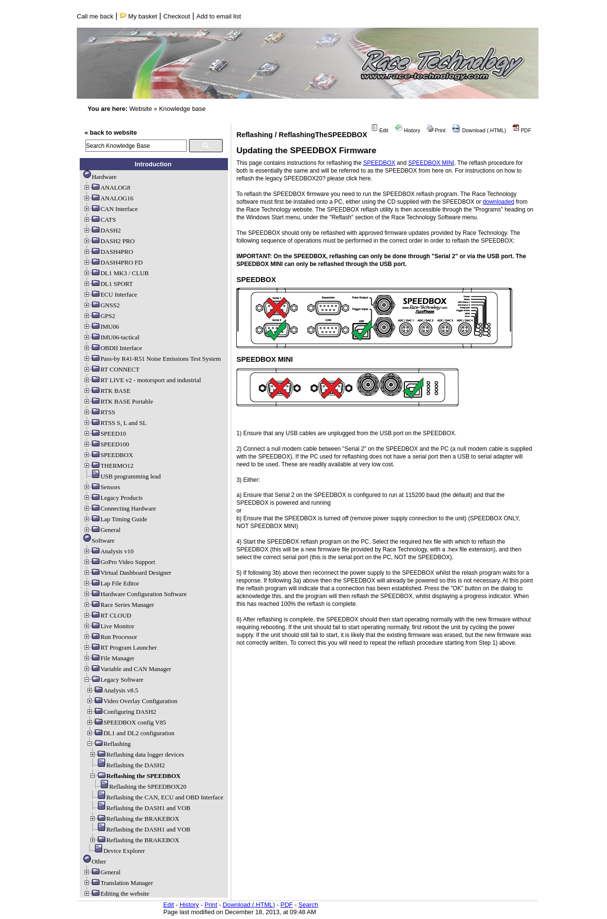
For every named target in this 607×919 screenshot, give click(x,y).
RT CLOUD (107, 615)
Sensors (101, 487)
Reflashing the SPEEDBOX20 (139, 786)
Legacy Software (113, 679)
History (407, 130)
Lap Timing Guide (115, 519)
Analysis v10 (108, 551)
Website (140, 108)
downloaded (498, 201)
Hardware (100, 176)
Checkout (176, 16)
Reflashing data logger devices (136, 754)
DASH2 (102, 230)
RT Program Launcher (120, 647)
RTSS (99, 412)
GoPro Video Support (119, 562)
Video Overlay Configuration (131, 701)
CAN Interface (110, 208)
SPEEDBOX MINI (431, 162)
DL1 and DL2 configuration (130, 733)
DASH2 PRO (109, 241)
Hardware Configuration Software (135, 594)
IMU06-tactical (111, 337)
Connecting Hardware (119, 508)
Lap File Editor (111, 583)
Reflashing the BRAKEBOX (134, 818)
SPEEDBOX (108, 455)
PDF (521, 130)
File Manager (109, 658)
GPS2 (99, 315)
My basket (138, 16)
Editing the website (116, 893)
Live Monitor (109, 626)
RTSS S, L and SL (115, 422)
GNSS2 (101, 305)
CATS (99, 219)
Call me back (95, 16)
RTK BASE (107, 390)
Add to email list (218, 16)
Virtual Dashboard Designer (127, 572)
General (102, 529)
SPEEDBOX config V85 (126, 722)
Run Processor (110, 636)
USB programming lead (122, 476)
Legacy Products (113, 497)
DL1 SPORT (108, 283)
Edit (379, 130)
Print (436, 130)
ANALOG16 (108, 198)
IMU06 (101, 326)
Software (99, 540)
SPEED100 (106, 444)
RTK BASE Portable (118, 401)
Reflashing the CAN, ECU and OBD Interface (156, 797)
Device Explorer (115, 850)
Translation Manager (118, 882)
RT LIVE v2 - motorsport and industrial (142, 380)
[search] (136, 146)
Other (94, 861)
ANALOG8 (106, 187)
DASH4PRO (108, 251)
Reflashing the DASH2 (127, 765)
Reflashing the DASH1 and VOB (140, 808)
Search (308, 904)
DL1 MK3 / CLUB (116, 273)
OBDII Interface (112, 348)
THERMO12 (108, 465)
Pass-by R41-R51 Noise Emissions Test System (152, 358)
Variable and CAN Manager (127, 668)
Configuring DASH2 (121, 711)
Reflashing (108, 743)
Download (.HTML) (479, 130)
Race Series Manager (118, 604)
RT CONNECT (111, 369)
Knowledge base (182, 108)
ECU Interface (110, 294)
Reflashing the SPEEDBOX (135, 775)
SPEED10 (104, 433)
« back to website (111, 132)
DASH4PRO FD (113, 262)
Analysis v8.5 (112, 690)
